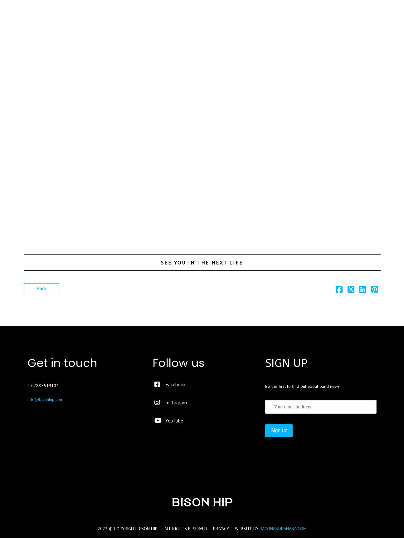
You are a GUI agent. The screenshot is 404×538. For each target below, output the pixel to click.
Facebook (170, 384)
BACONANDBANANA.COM (283, 528)
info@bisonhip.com (45, 399)
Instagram (170, 402)
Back (41, 288)
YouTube (168, 420)
